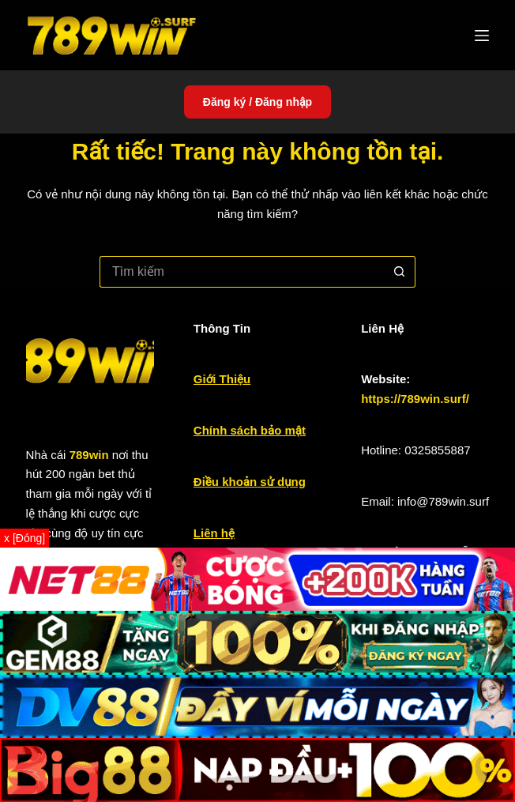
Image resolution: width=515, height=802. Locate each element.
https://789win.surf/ (415, 398)
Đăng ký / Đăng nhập (257, 102)
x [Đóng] (24, 538)
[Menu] (482, 35)
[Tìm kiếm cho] (242, 272)
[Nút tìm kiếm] (399, 272)
